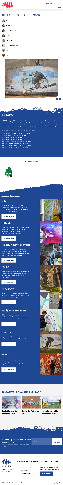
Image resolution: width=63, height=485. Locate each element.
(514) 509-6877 (6, 471)
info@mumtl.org (7, 469)
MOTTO (21, 482)
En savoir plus (9, 216)
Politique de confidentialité (28, 468)
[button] (57, 99)
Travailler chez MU (26, 473)
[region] (31, 140)
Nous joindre (50, 3)
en (58, 3)
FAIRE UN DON (46, 473)
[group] (31, 140)
